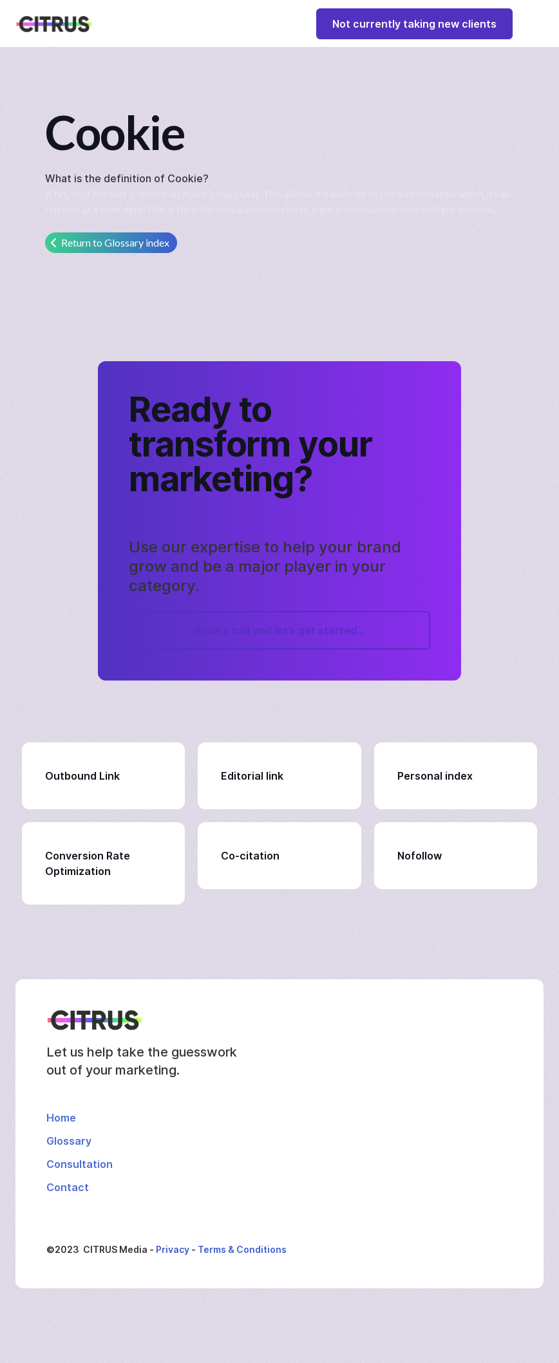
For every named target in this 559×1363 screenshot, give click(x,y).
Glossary (68, 1140)
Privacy (172, 1249)
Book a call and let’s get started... (279, 630)
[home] (54, 23)
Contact (67, 1187)
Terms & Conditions (242, 1249)
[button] (532, 23)
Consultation (79, 1164)
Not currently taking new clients (414, 23)
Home (61, 1117)
